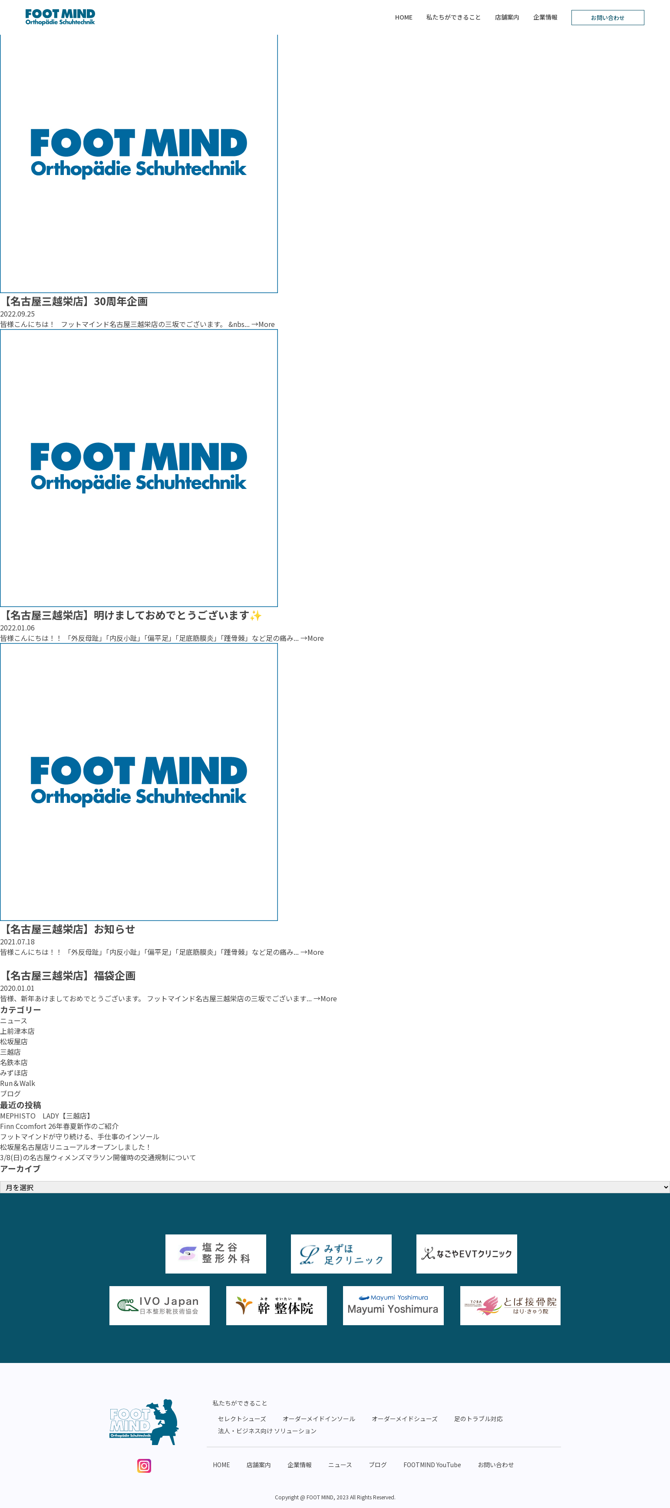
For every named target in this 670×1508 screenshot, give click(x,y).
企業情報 (545, 17)
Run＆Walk (17, 1083)
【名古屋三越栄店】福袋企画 (67, 975)
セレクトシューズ (242, 1418)
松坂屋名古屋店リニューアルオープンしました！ (76, 1147)
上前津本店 (17, 1031)
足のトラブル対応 (478, 1418)
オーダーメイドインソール (319, 1418)
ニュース (13, 1020)
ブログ (10, 1093)
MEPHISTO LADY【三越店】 (47, 1115)
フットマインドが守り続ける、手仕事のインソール (80, 1136)
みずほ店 (14, 1072)
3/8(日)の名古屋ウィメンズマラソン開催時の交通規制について (98, 1157)
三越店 (10, 1051)
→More (263, 324)
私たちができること (453, 17)
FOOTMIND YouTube (432, 1464)
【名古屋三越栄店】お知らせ (67, 928)
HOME (404, 17)
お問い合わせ (608, 17)
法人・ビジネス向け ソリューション (267, 1430)
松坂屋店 (14, 1041)
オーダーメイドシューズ (405, 1418)
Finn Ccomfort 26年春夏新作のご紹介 (59, 1126)
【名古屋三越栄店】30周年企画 (74, 300)
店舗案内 (507, 17)
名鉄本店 (14, 1062)
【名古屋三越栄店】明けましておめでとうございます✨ (131, 614)
